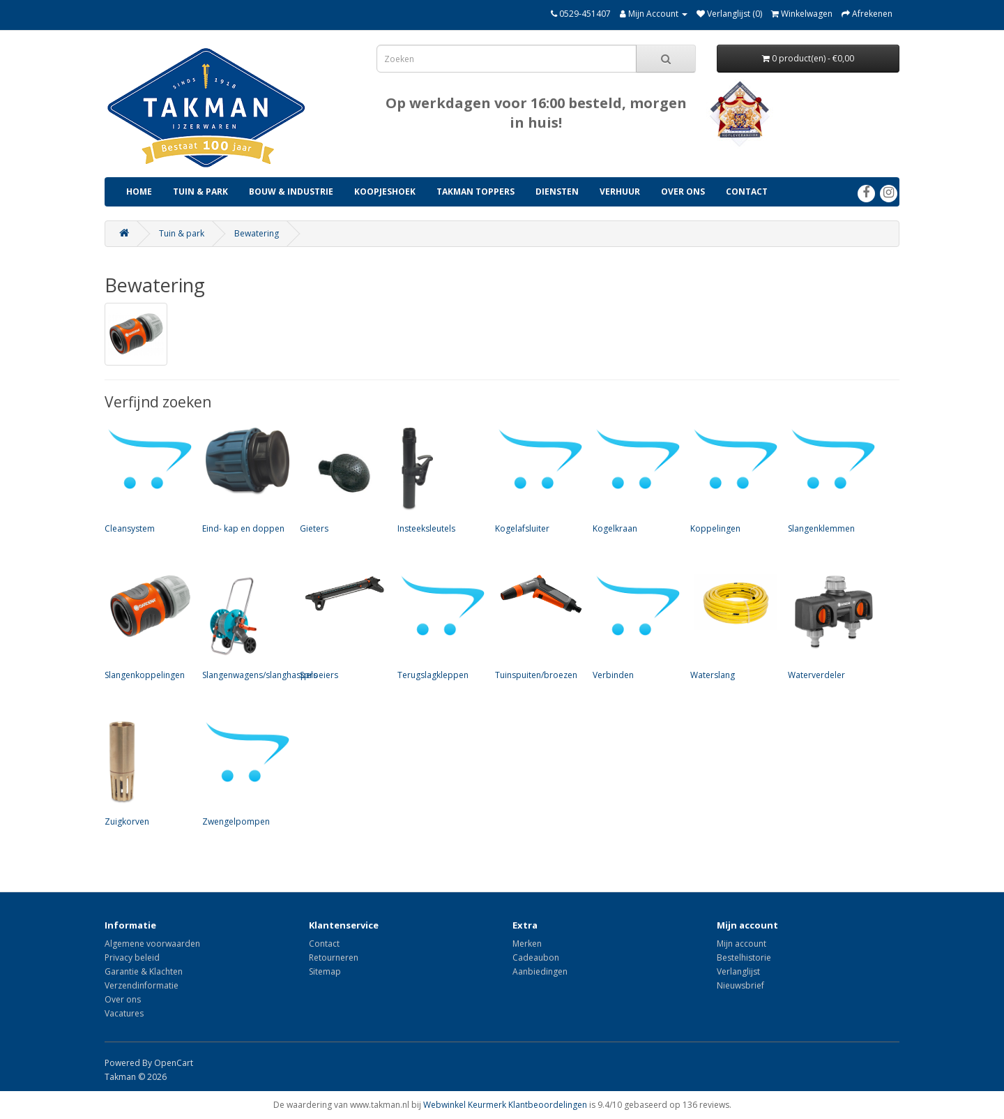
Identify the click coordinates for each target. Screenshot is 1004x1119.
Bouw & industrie (291, 191)
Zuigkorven (146, 772)
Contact (747, 191)
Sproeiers (341, 626)
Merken (527, 943)
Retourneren (333, 957)
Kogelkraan (634, 479)
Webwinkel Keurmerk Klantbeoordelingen (505, 1105)
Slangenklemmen (830, 479)
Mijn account (741, 943)
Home (139, 191)
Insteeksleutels (439, 479)
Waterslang (732, 626)
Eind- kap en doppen (244, 479)
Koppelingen (732, 479)
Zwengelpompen (244, 772)
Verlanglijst (738, 971)
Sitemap (325, 971)
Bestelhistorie (744, 957)
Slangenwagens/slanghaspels (259, 626)
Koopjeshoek (385, 191)
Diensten (557, 191)
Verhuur (620, 191)
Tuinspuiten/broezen (537, 626)
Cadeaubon (535, 957)
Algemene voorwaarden (152, 943)
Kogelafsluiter (537, 479)
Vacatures (124, 1013)
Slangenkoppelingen (146, 626)
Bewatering (256, 233)
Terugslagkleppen (439, 626)
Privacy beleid (132, 957)
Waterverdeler (830, 626)
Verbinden (634, 626)
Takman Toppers (475, 191)
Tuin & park (200, 191)
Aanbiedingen (540, 971)
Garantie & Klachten (144, 971)
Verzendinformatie (141, 985)
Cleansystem (146, 479)
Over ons (683, 191)
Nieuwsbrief (740, 985)
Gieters (341, 479)
